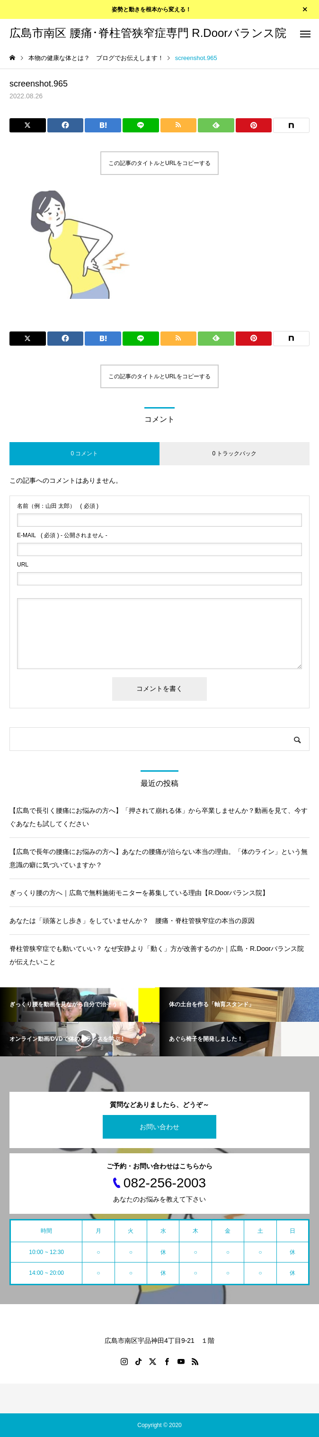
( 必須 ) (57, 506)
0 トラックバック (234, 453)
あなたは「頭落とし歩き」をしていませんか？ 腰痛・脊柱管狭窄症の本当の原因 (132, 920)
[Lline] (141, 125)
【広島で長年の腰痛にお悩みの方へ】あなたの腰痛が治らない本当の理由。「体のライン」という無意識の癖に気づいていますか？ (158, 858)
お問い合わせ (159, 1127)
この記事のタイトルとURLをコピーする (159, 163)
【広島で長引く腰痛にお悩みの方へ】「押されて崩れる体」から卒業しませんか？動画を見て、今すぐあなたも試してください (158, 817)
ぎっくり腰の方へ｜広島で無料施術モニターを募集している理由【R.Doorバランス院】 (139, 893)
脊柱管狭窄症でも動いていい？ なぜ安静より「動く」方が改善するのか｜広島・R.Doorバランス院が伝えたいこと (156, 955)
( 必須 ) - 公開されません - (62, 535)
